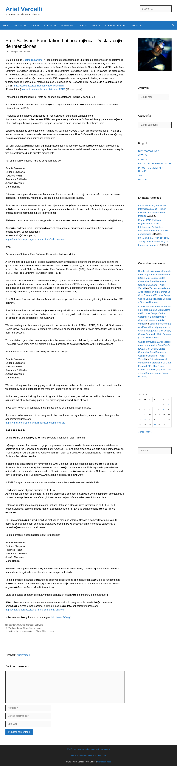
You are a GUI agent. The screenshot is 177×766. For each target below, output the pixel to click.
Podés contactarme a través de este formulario (88, 749)
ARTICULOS (20, 25)
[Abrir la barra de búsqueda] (173, 25)
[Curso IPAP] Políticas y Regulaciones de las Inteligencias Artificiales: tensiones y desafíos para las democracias (153, 227)
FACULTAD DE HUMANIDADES (155, 163)
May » (149, 432)
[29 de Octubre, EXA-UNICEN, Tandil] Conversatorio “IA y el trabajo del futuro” (154, 241)
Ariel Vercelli (23, 9)
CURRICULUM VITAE (115, 25)
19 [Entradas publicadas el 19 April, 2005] (145, 420)
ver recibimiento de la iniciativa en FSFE (43, 89)
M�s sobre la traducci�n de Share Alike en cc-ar (31, 631)
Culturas (21, 625)
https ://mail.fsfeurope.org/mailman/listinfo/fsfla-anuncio (35, 422)
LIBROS (35, 25)
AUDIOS (96, 25)
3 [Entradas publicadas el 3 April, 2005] (168, 404)
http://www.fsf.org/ (60, 617)
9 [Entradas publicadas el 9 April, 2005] (163, 409)
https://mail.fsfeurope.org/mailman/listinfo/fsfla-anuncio (34, 239)
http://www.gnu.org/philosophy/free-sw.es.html (39, 85)
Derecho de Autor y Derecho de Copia (88, 755)
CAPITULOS (50, 25)
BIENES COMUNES (148, 151)
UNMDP (142, 179)
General (29, 625)
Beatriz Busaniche (33, 60)
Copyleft (12, 625)
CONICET (143, 159)
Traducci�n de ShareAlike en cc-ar (24, 628)
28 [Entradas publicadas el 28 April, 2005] (155, 425)
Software (39, 625)
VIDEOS (83, 25)
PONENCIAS (67, 25)
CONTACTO (136, 25)
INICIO (6, 25)
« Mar (141, 432)
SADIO (141, 175)
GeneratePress (104, 762)
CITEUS (142, 155)
